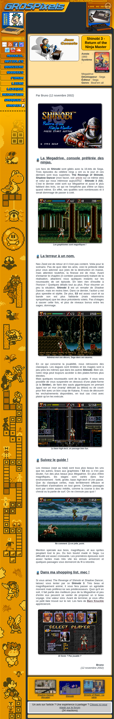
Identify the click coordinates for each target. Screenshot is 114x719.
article (78, 177)
